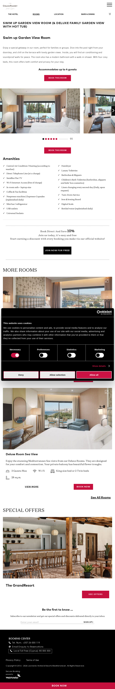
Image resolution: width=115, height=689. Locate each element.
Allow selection (57, 374)
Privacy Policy (13, 660)
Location (58, 14)
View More (32, 487)
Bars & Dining (88, 14)
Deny (21, 374)
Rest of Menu (110, 13)
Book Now (83, 487)
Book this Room (58, 78)
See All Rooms (101, 497)
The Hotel (13, 14)
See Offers (96, 594)
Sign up (88, 622)
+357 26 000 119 (31, 643)
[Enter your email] (51, 622)
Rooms (36, 14)
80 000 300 (44, 651)
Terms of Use (32, 660)
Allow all (94, 374)
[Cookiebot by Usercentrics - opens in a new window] (99, 312)
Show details (99, 366)
